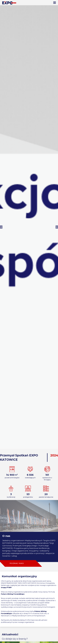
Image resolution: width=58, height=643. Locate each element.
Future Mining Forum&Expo (12, 594)
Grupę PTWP (6, 587)
